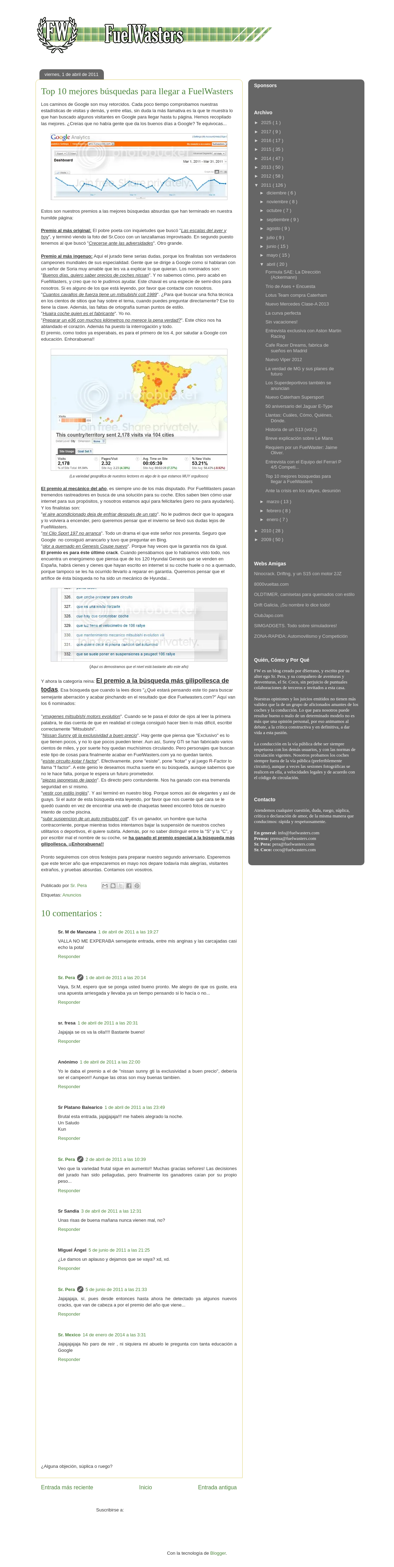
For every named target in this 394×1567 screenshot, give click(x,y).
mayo (273, 255)
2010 (267, 530)
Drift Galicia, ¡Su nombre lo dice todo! (292, 605)
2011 (267, 185)
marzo (274, 501)
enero (273, 519)
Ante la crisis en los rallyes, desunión (302, 490)
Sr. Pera (66, 977)
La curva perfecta (283, 313)
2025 (267, 122)
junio (272, 246)
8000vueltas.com (271, 584)
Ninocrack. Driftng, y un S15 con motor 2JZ (298, 573)
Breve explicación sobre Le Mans (299, 438)
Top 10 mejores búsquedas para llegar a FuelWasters (298, 479)
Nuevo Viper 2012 (283, 359)
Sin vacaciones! (281, 322)
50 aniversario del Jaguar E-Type (299, 406)
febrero (274, 510)
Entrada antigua (217, 1487)
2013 (267, 167)
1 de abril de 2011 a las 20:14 (116, 977)
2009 (267, 539)
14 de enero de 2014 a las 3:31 (114, 1334)
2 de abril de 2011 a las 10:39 (116, 1159)
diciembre (277, 192)
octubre (275, 210)
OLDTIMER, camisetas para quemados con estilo (304, 594)
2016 (267, 140)
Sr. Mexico (69, 1334)
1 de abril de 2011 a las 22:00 (110, 1062)
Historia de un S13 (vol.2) (291, 429)
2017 (267, 131)
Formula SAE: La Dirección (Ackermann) (293, 274)
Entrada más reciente (67, 1487)
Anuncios (71, 895)
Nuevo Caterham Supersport (294, 397)
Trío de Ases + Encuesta (290, 286)
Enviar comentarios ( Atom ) (153, 1510)
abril (271, 264)
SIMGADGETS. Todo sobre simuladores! (295, 625)
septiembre (278, 219)
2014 (267, 158)
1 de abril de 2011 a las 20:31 (107, 1023)
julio (271, 237)
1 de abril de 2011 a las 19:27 (128, 932)
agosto (274, 228)
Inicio (145, 1487)
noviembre (278, 201)
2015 (267, 149)
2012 (267, 176)
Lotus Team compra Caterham (296, 295)
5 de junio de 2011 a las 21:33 (116, 1289)
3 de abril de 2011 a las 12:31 (111, 1211)
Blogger (218, 1553)
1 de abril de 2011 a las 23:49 (135, 1107)
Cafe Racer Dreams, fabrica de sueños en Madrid (297, 347)
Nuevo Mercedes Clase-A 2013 (297, 304)
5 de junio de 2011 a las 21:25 (119, 1250)
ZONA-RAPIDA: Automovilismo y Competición (301, 636)
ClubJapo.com (268, 615)
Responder (69, 956)
